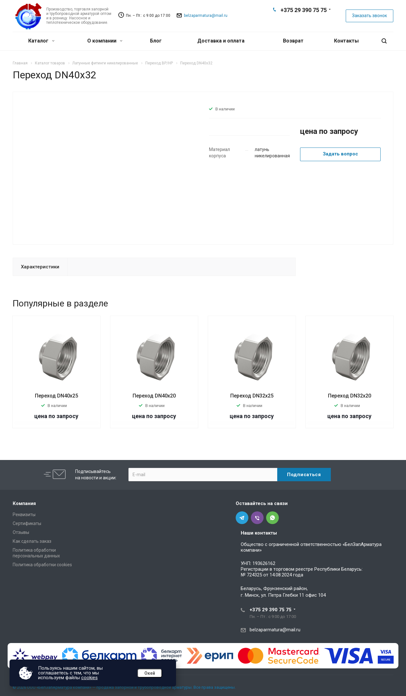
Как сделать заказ (32, 541)
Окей (149, 673)
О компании (104, 41)
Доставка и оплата (221, 41)
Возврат (293, 41)
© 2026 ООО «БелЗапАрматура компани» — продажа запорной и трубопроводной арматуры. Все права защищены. (124, 687)
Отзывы (21, 532)
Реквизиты (24, 514)
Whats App (313, 21)
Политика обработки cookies (42, 564)
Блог (156, 41)
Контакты (346, 41)
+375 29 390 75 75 (303, 10)
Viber (303, 21)
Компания (24, 503)
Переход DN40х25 (56, 396)
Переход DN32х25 (251, 396)
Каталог (41, 41)
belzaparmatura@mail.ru (205, 15)
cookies (89, 677)
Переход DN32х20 (349, 396)
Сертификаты (27, 523)
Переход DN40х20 (154, 396)
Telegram (293, 21)
